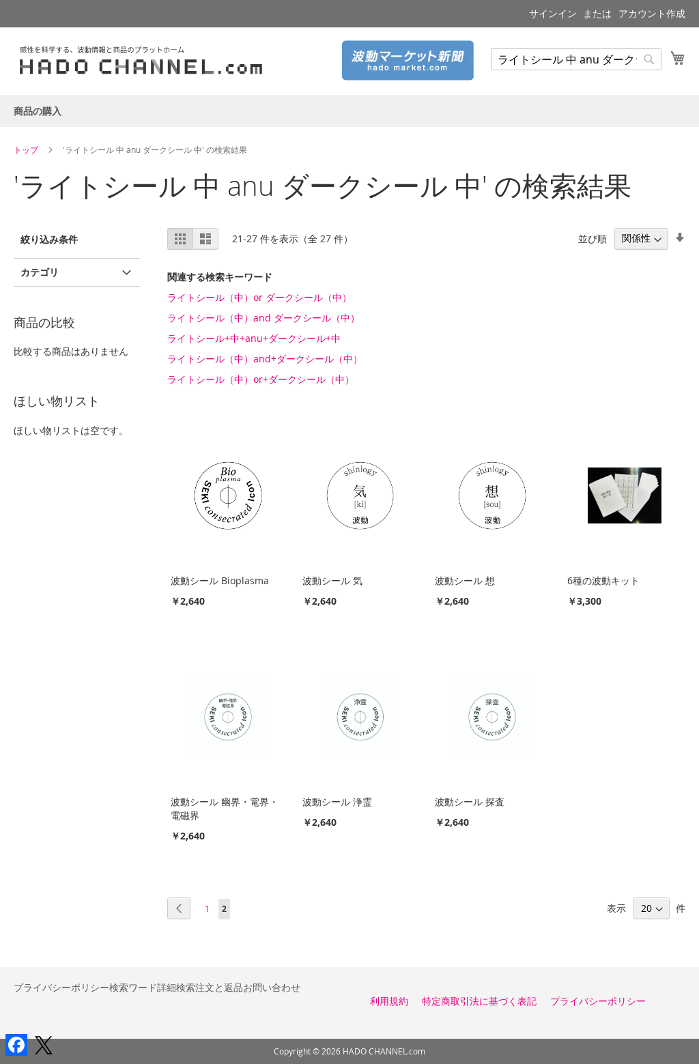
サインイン (553, 13)
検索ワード (133, 987)
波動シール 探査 (469, 801)
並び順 (592, 237)
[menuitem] (37, 111)
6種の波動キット (603, 580)
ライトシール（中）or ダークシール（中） (259, 297)
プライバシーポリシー (61, 987)
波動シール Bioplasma (220, 580)
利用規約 (389, 1000)
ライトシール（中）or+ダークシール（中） (260, 379)
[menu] (349, 111)
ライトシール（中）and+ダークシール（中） (264, 358)
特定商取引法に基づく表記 (479, 1000)
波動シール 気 (332, 580)
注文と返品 (219, 987)
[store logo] (146, 60)
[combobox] (576, 59)
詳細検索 (176, 987)
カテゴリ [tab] (39, 271)
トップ (27, 149)
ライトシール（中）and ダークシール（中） (263, 317)
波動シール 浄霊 (337, 801)
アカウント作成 (651, 13)
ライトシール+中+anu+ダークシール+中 (254, 338)
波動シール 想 (465, 580)
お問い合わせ (271, 987)
